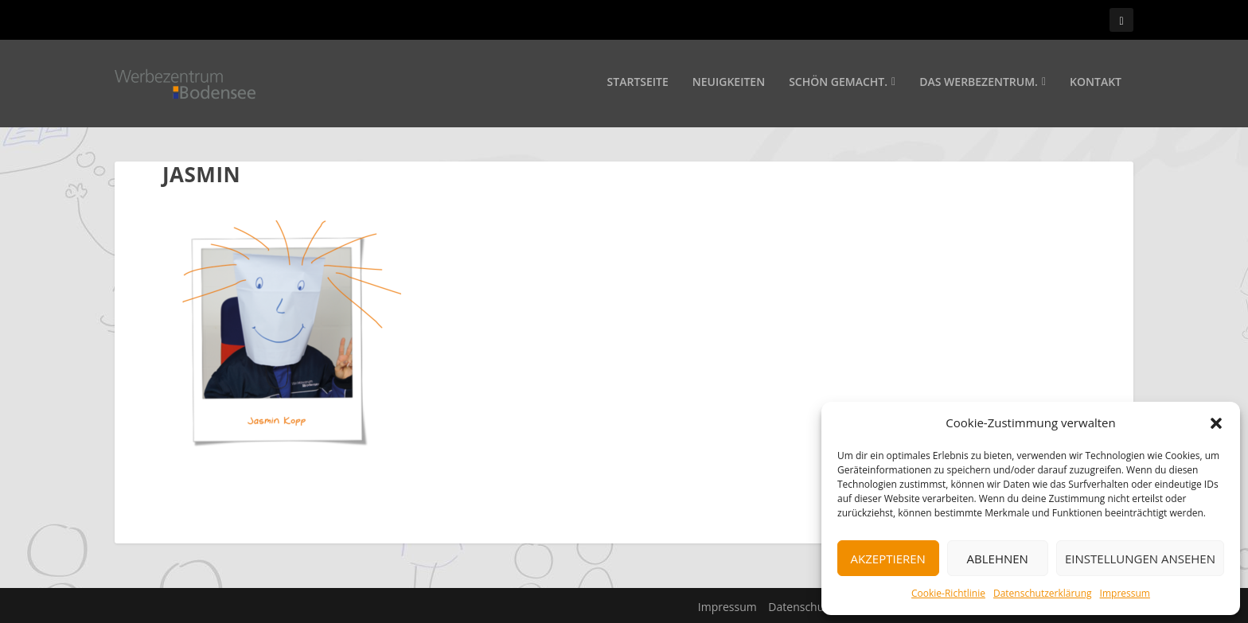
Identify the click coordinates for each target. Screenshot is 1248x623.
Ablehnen (997, 559)
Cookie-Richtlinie (948, 593)
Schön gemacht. (838, 85)
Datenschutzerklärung (1042, 593)
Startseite (638, 85)
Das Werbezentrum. (978, 85)
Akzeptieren (888, 559)
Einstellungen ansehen (1140, 559)
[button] (1216, 423)
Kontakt (1095, 85)
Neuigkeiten (728, 85)
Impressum (1125, 593)
